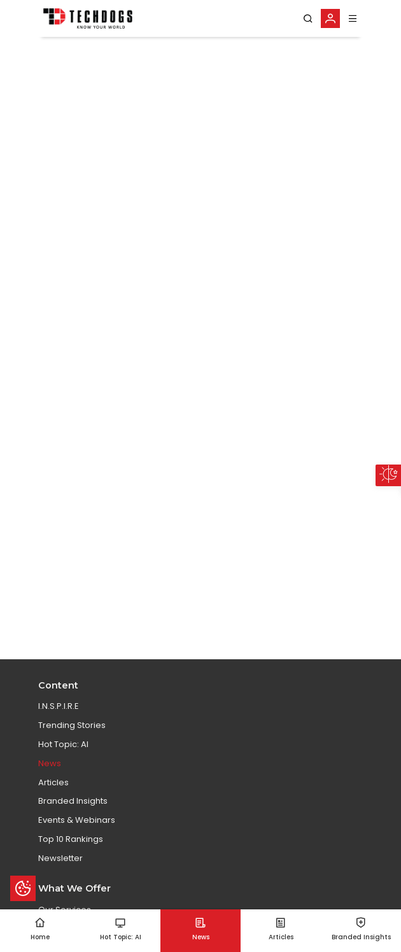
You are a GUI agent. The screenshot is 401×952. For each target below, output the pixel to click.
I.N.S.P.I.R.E (58, 706)
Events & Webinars (76, 820)
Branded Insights (73, 801)
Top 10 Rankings (70, 839)
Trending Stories (72, 725)
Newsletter (60, 858)
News (49, 763)
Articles (53, 782)
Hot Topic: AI (63, 744)
